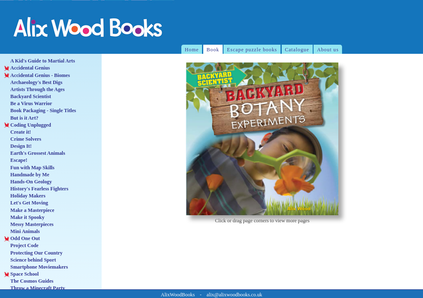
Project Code (21, 246)
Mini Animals (22, 231)
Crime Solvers (22, 139)
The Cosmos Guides (28, 281)
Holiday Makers (24, 196)
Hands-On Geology (28, 182)
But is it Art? (21, 118)
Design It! (17, 146)
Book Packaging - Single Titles (40, 111)
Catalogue (297, 50)
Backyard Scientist (27, 97)
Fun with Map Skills (29, 168)
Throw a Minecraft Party (34, 288)
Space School (21, 274)
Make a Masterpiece (29, 210)
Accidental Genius (27, 68)
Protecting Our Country (33, 253)
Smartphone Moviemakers (36, 267)
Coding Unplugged (27, 125)
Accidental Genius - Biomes (37, 75)
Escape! (15, 160)
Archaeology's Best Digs (33, 82)
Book (213, 50)
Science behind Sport (30, 260)
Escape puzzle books (252, 50)
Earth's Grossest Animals (34, 153)
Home (192, 50)
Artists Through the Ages (34, 90)
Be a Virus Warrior (28, 104)
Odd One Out (22, 239)
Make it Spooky (24, 217)
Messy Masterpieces (28, 224)
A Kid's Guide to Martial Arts (39, 61)
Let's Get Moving (26, 203)
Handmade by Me (26, 175)
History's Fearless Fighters (36, 189)
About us (328, 50)
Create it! (17, 132)
